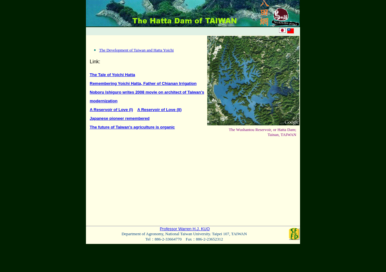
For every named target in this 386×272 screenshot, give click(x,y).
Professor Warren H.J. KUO (185, 228)
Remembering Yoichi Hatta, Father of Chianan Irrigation (143, 83)
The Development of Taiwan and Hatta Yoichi (136, 50)
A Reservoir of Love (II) (159, 109)
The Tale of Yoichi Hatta (112, 74)
